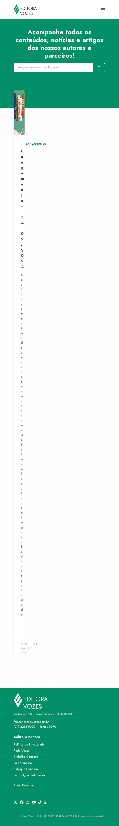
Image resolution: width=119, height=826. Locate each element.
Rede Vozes (21, 751)
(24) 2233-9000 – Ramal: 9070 (35, 727)
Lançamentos (36, 144)
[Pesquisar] (53, 67)
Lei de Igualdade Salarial (30, 775)
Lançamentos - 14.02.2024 (22, 208)
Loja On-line (24, 785)
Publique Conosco (26, 769)
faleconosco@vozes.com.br (31, 722)
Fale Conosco (23, 763)
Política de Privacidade (29, 744)
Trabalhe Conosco (26, 757)
